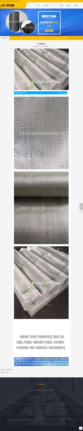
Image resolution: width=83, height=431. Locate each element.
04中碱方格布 (9, 369)
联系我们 (76, 5)
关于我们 (46, 5)
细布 (7, 372)
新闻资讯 (69, 5)
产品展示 (54, 5)
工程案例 (61, 5)
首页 (38, 5)
